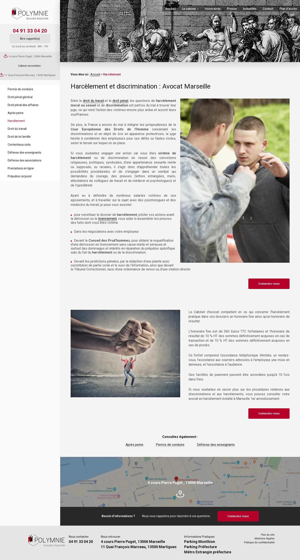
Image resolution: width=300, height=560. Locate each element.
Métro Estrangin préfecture (207, 552)
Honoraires (213, 8)
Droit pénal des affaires (23, 105)
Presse (232, 8)
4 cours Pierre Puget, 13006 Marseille (30, 56)
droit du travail (93, 101)
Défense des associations (24, 160)
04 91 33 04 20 (30, 31)
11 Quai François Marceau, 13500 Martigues (30, 75)
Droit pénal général (20, 97)
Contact (268, 8)
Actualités (249, 8)
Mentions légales (265, 538)
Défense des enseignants (24, 152)
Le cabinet (189, 8)
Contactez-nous (269, 283)
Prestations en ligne (21, 168)
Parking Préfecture (200, 547)
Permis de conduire (20, 89)
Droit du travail (17, 128)
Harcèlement (16, 120)
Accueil (170, 8)
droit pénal (120, 101)
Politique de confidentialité (259, 542)
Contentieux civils (19, 144)
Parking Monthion (199, 541)
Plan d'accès (288, 8)
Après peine (16, 113)
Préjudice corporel (19, 176)
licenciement (107, 219)
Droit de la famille (19, 136)
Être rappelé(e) (30, 38)
